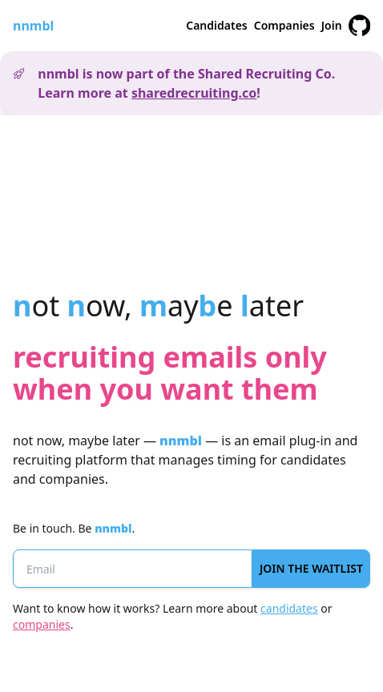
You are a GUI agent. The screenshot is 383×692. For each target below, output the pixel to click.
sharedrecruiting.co (193, 93)
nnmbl (33, 25)
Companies (284, 25)
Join (331, 25)
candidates (289, 608)
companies (42, 624)
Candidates (217, 25)
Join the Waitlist (311, 568)
